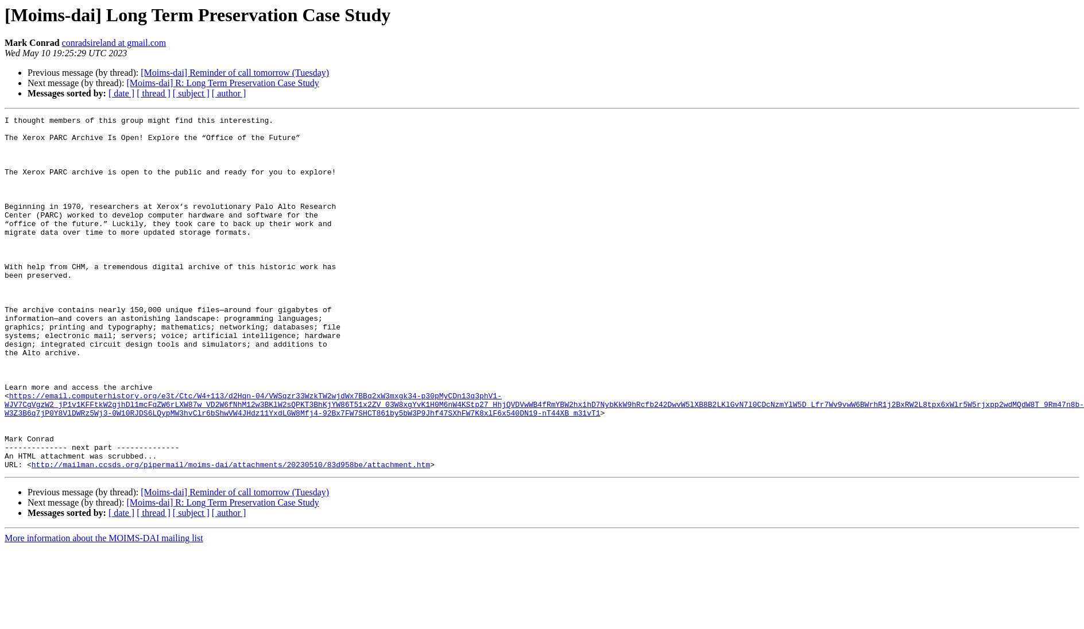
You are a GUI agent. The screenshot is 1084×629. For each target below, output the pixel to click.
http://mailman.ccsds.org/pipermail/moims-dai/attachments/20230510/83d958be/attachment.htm (231, 535)
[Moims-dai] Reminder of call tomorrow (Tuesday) (235, 72)
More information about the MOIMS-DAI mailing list (104, 609)
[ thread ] (154, 93)
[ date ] (121, 93)
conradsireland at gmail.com (114, 43)
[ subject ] (191, 93)
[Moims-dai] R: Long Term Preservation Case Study (222, 83)
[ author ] (229, 93)
